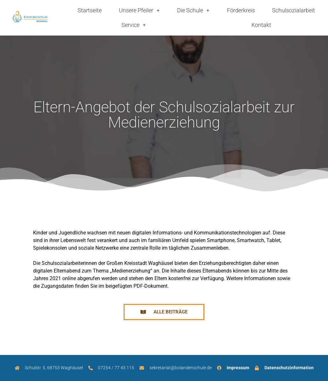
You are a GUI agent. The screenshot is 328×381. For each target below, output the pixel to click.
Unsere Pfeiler (139, 10)
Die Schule (193, 10)
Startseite (90, 10)
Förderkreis (241, 10)
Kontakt (261, 25)
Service (133, 25)
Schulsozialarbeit (293, 10)
